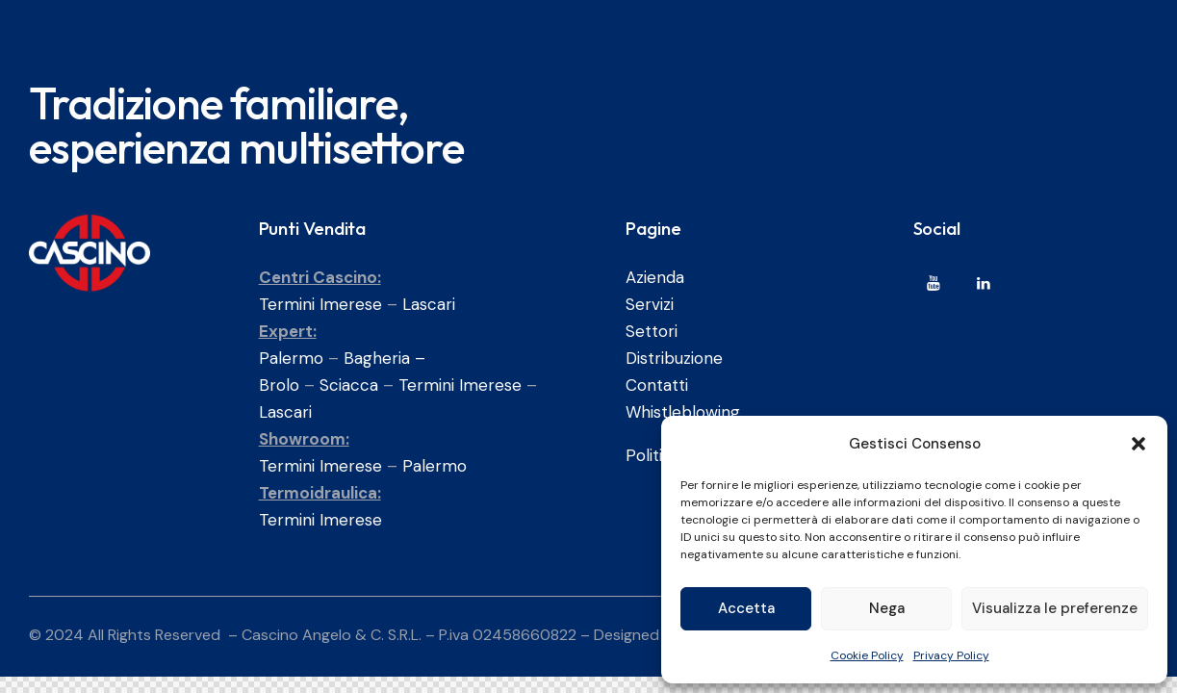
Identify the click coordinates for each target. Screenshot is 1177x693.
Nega (887, 608)
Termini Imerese (320, 304)
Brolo (279, 385)
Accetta (746, 608)
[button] (1138, 443)
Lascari (428, 304)
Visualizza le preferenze (1055, 608)
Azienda (655, 277)
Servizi (650, 304)
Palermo (291, 358)
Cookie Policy (867, 655)
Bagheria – (384, 358)
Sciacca (349, 385)
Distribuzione (674, 358)
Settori (652, 331)
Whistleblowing (683, 412)
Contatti (657, 385)
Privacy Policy (951, 655)
